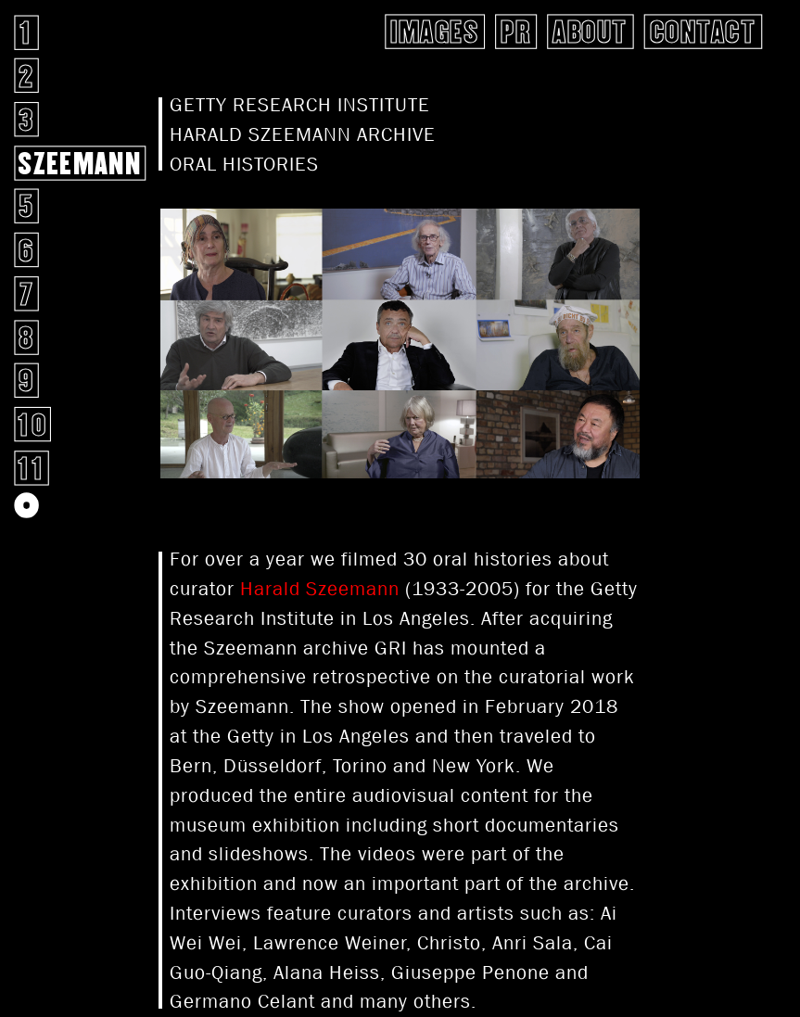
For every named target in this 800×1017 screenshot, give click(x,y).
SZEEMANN (79, 163)
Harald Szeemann (320, 589)
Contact (703, 31)
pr (515, 31)
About (589, 31)
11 (31, 468)
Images (434, 31)
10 (32, 424)
